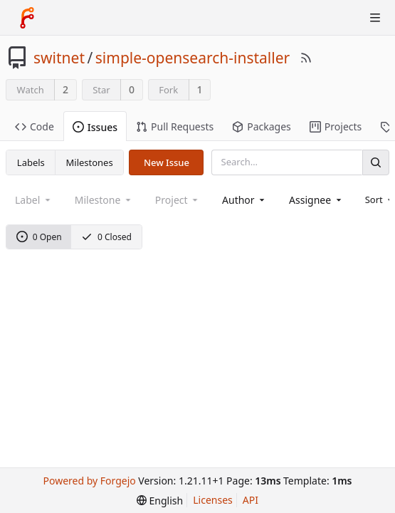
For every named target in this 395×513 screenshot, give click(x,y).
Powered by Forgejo (89, 480)
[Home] (27, 18)
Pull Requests (175, 126)
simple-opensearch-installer (192, 58)
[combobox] (244, 199)
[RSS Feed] (306, 57)
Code (34, 126)
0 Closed (106, 237)
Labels (31, 162)
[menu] (160, 500)
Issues (95, 127)
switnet (59, 58)
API (250, 500)
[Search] (375, 162)
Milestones (89, 162)
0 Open (39, 237)
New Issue (166, 162)
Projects (336, 126)
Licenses (213, 500)
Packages (261, 126)
